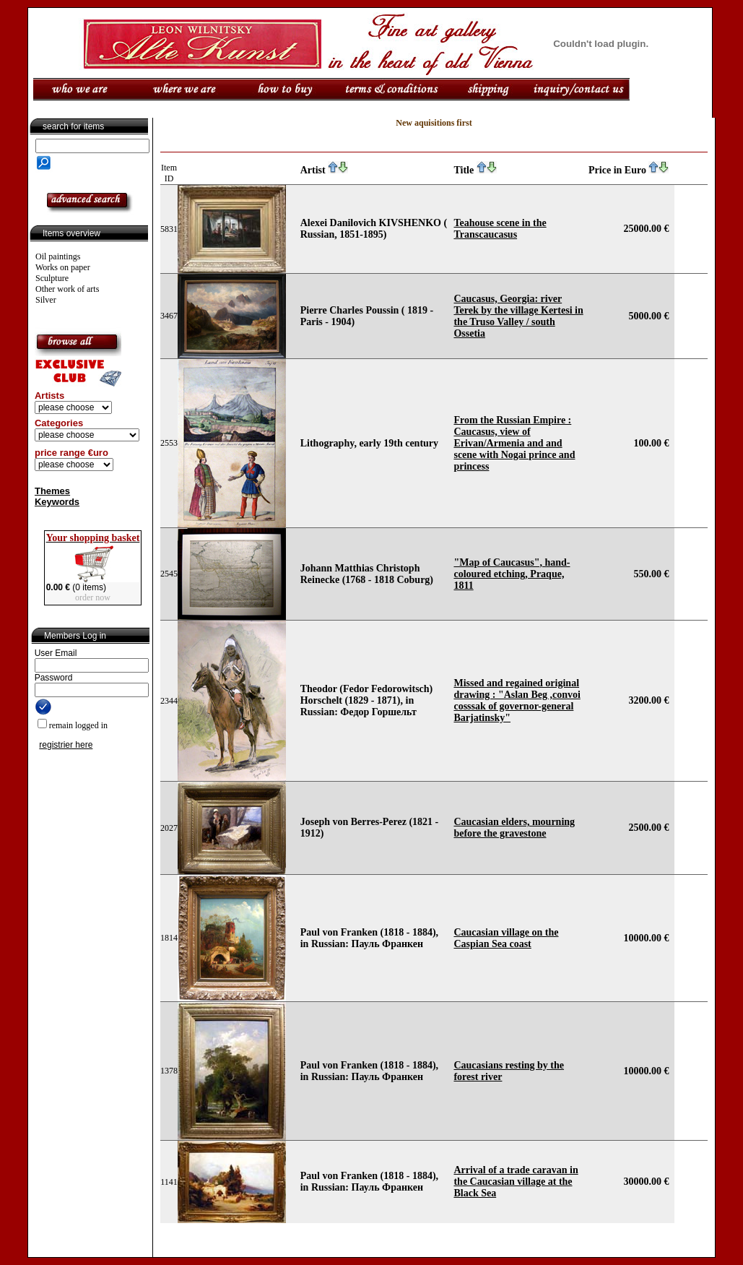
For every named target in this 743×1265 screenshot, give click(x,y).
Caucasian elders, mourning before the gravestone (514, 827)
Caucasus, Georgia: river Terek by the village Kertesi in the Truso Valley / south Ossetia (518, 316)
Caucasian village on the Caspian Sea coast (505, 938)
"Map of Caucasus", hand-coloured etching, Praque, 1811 (511, 574)
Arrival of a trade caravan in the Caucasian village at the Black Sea (515, 1182)
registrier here (65, 745)
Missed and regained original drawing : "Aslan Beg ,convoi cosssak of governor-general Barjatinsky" (516, 700)
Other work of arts (67, 289)
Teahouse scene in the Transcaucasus (499, 228)
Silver (45, 300)
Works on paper (62, 267)
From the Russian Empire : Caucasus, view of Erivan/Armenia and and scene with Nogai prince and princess (514, 443)
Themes (52, 490)
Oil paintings (57, 256)
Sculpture (52, 278)
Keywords (57, 501)
